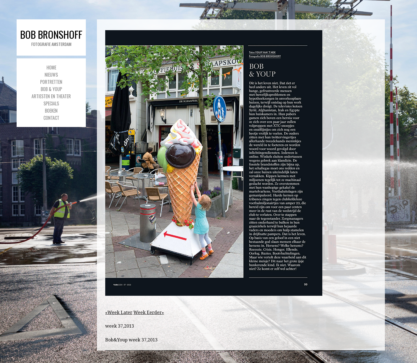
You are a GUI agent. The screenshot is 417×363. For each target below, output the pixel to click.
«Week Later (118, 312)
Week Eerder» (148, 312)
